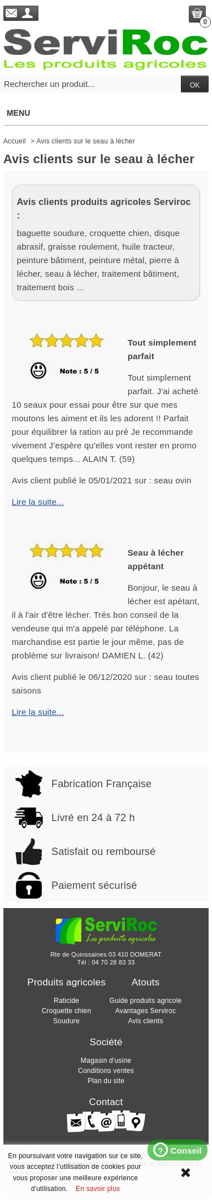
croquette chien (119, 233)
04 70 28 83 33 (113, 962)
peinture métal (117, 260)
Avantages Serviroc (145, 1011)
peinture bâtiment (50, 260)
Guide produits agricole (145, 1001)
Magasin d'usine (106, 1060)
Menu (106, 112)
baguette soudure (51, 233)
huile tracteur (147, 246)
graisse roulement (83, 246)
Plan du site (106, 1081)
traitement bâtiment (139, 273)
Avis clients (145, 1021)
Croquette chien (67, 1011)
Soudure (66, 1021)
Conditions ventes (106, 1071)
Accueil (14, 141)
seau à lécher (71, 273)
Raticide (66, 1001)
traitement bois (45, 287)
